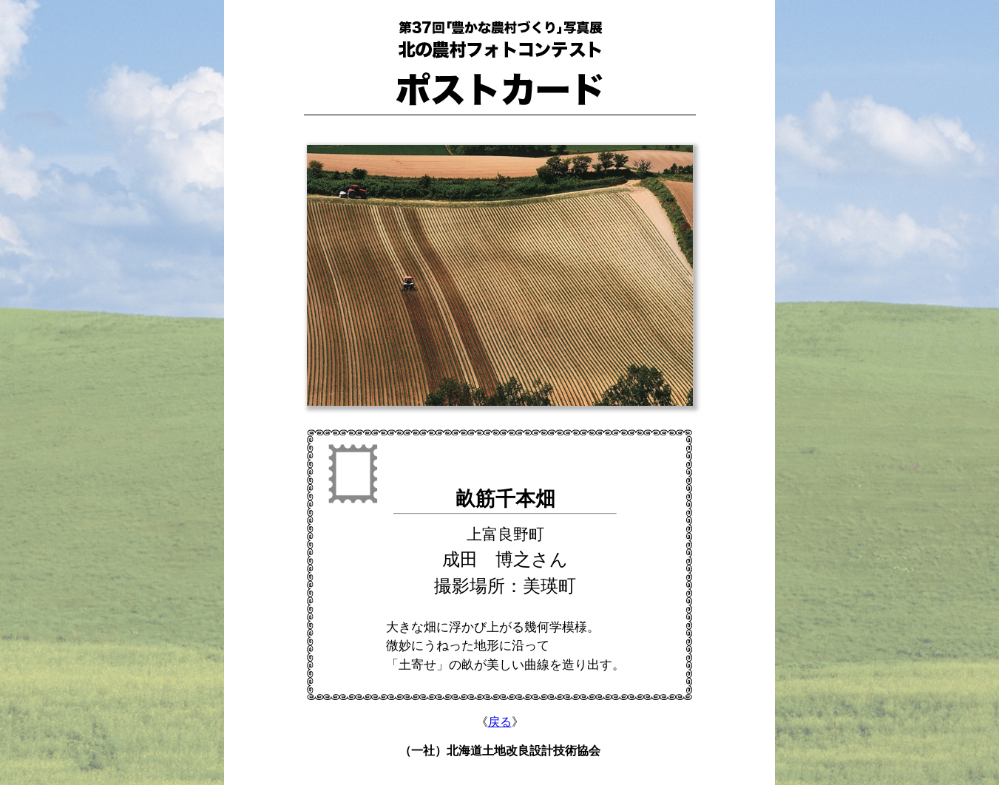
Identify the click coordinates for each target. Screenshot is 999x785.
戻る (500, 721)
